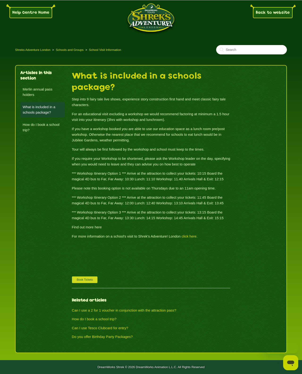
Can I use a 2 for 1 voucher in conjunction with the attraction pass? (124, 310)
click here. (190, 236)
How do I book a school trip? (41, 127)
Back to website (273, 12)
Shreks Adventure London (32, 50)
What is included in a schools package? (39, 109)
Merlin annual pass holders (37, 92)
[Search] (251, 49)
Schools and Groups (70, 50)
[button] (85, 279)
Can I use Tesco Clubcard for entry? (100, 328)
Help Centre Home (30, 12)
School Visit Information (105, 50)
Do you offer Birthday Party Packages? (102, 337)
